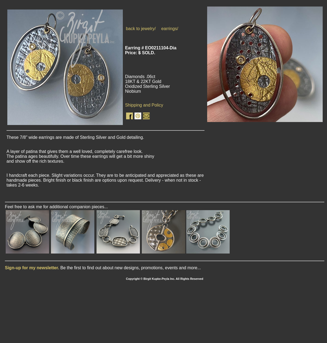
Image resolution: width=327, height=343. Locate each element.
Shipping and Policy (144, 105)
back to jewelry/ (141, 28)
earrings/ (169, 28)
